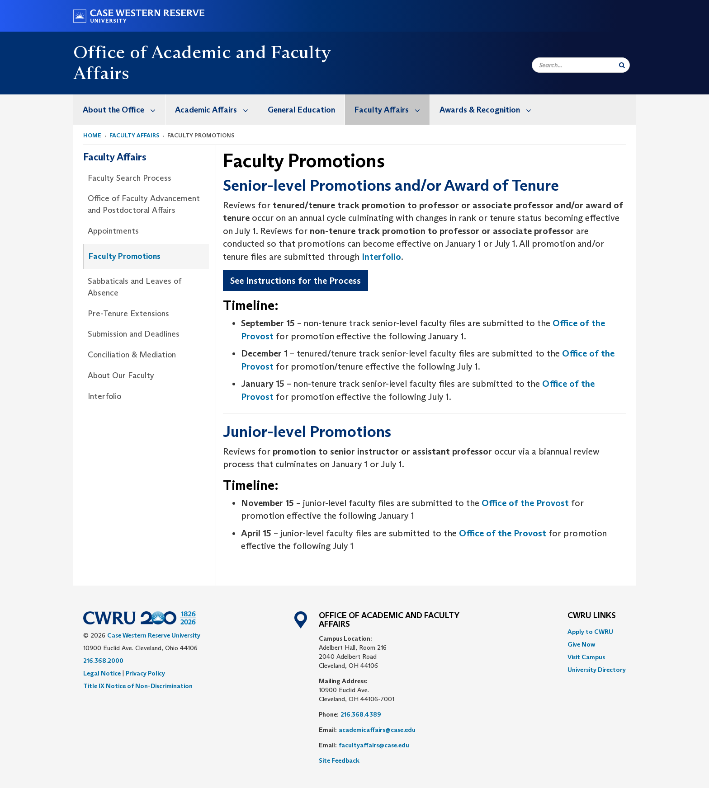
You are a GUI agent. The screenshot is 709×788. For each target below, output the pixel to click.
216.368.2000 (103, 661)
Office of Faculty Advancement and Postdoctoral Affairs (144, 204)
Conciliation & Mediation (132, 355)
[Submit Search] (622, 65)
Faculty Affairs (392, 109)
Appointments (113, 231)
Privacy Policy (145, 673)
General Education (301, 110)
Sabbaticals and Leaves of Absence (134, 287)
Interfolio (104, 396)
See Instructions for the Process (295, 280)
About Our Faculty (121, 375)
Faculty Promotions (125, 256)
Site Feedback (339, 760)
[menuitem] (119, 109)
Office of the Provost (525, 502)
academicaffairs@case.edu (377, 730)
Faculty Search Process (129, 178)
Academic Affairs (216, 109)
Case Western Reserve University (153, 635)
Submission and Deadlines (134, 334)
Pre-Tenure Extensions (128, 314)
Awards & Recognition (490, 109)
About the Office (124, 109)
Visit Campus (586, 657)
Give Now (581, 644)
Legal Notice (102, 673)
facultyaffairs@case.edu (374, 745)
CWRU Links (591, 615)
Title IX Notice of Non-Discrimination (138, 686)
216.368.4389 (360, 714)
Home (92, 135)
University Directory (596, 670)
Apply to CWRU (590, 632)
